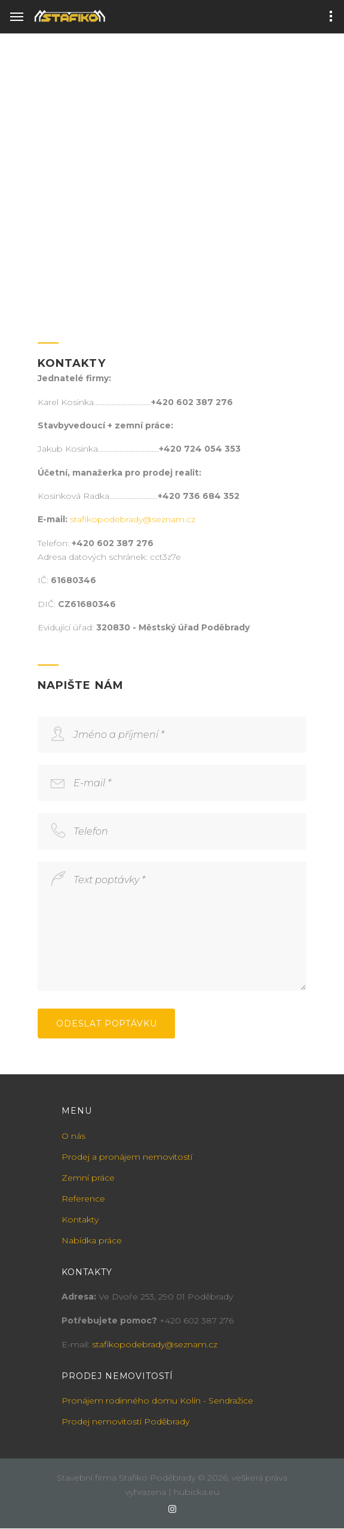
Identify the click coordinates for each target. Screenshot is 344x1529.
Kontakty (80, 1219)
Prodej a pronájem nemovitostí (127, 1156)
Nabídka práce (92, 1240)
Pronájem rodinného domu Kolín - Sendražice (157, 1400)
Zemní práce (88, 1177)
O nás (73, 1135)
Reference (83, 1198)
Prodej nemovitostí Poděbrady (125, 1421)
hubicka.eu (196, 1492)
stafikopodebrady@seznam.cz (132, 519)
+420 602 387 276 (196, 1320)
